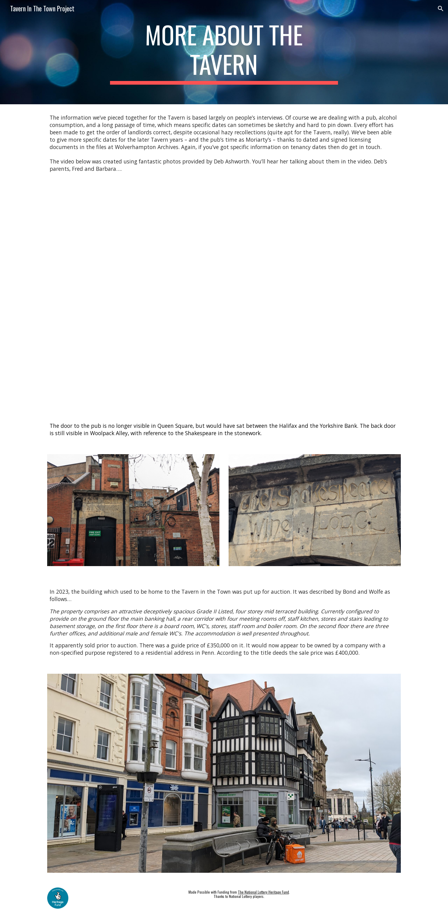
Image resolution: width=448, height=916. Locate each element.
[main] (224, 52)
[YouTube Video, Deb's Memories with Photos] (224, 297)
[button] (440, 8)
